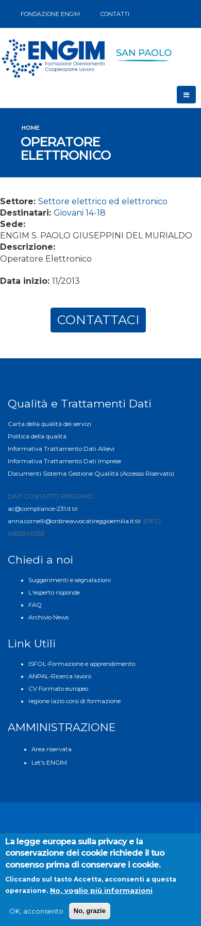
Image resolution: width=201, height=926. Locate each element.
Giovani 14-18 (80, 213)
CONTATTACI (98, 319)
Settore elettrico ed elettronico (102, 201)
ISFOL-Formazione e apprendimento (81, 663)
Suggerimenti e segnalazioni (69, 580)
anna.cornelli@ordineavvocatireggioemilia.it (74, 521)
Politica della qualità (37, 436)
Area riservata (51, 749)
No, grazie (90, 914)
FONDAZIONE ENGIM (50, 14)
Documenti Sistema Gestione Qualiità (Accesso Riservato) (91, 473)
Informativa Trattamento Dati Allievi (61, 448)
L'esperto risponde (54, 592)
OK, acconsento (36, 914)
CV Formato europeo (58, 688)
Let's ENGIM (49, 762)
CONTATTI (114, 14)
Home (31, 127)
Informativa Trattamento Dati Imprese (64, 461)
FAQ (35, 605)
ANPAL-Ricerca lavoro (59, 676)
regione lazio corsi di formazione (74, 701)
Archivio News (48, 617)
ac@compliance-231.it (42, 508)
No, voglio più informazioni (101, 894)
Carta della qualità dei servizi (49, 424)
